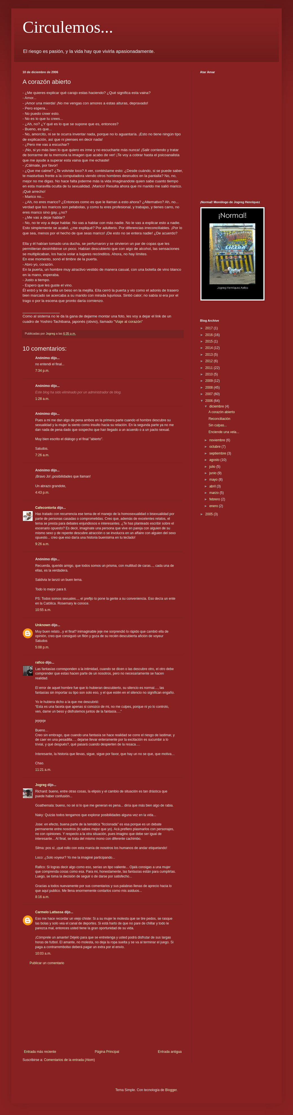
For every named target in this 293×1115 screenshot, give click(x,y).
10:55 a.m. (43, 610)
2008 (209, 387)
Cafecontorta (45, 508)
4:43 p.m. (42, 492)
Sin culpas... (217, 425)
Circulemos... (68, 27)
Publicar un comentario (47, 963)
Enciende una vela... (223, 432)
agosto (214, 460)
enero (214, 506)
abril (213, 486)
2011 (209, 368)
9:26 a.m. (42, 544)
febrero (215, 499)
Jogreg (40, 785)
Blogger (171, 1090)
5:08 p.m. (42, 647)
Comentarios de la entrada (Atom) (69, 1060)
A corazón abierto (221, 412)
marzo (214, 493)
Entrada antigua (170, 1052)
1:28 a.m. (42, 399)
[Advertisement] (103, 1007)
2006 (209, 401)
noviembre (217, 440)
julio (212, 467)
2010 (209, 374)
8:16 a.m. (42, 897)
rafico (40, 662)
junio (213, 473)
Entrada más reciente (40, 1052)
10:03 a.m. (43, 953)
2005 (209, 514)
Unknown (42, 625)
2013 (209, 355)
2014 (209, 348)
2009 (209, 381)
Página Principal (107, 1052)
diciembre (217, 406)
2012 (209, 361)
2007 (209, 394)
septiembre (218, 453)
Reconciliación (219, 419)
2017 (209, 328)
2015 (209, 341)
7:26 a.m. (42, 455)
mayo (214, 480)
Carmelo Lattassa (49, 912)
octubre (215, 447)
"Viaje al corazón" (128, 321)
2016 (209, 335)
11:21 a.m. (43, 770)
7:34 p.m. (42, 371)
